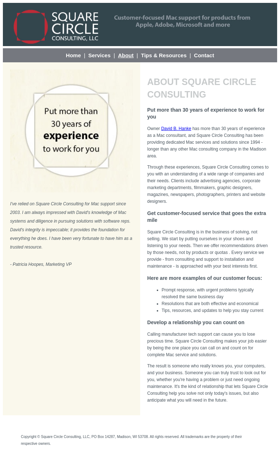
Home (73, 55)
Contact (204, 55)
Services (99, 55)
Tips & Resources (163, 55)
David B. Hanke (176, 128)
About (125, 55)
